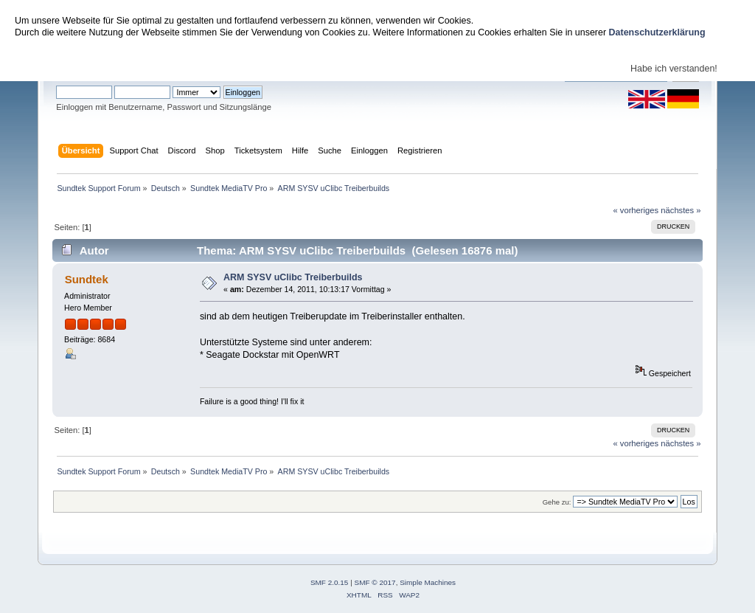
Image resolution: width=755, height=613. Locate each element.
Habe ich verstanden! (673, 68)
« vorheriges (635, 210)
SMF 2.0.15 (329, 582)
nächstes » (680, 210)
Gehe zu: (557, 502)
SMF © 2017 (375, 582)
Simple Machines (428, 582)
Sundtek (86, 279)
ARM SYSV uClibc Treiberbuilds (292, 277)
